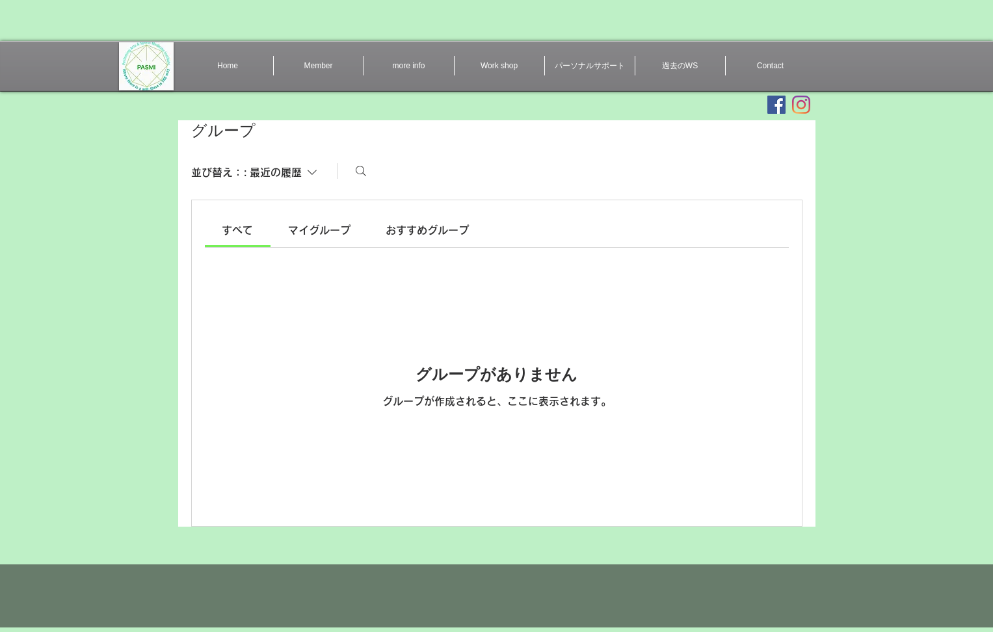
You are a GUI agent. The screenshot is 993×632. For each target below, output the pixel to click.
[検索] (361, 171)
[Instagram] (801, 105)
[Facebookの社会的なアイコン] (776, 105)
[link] (237, 230)
